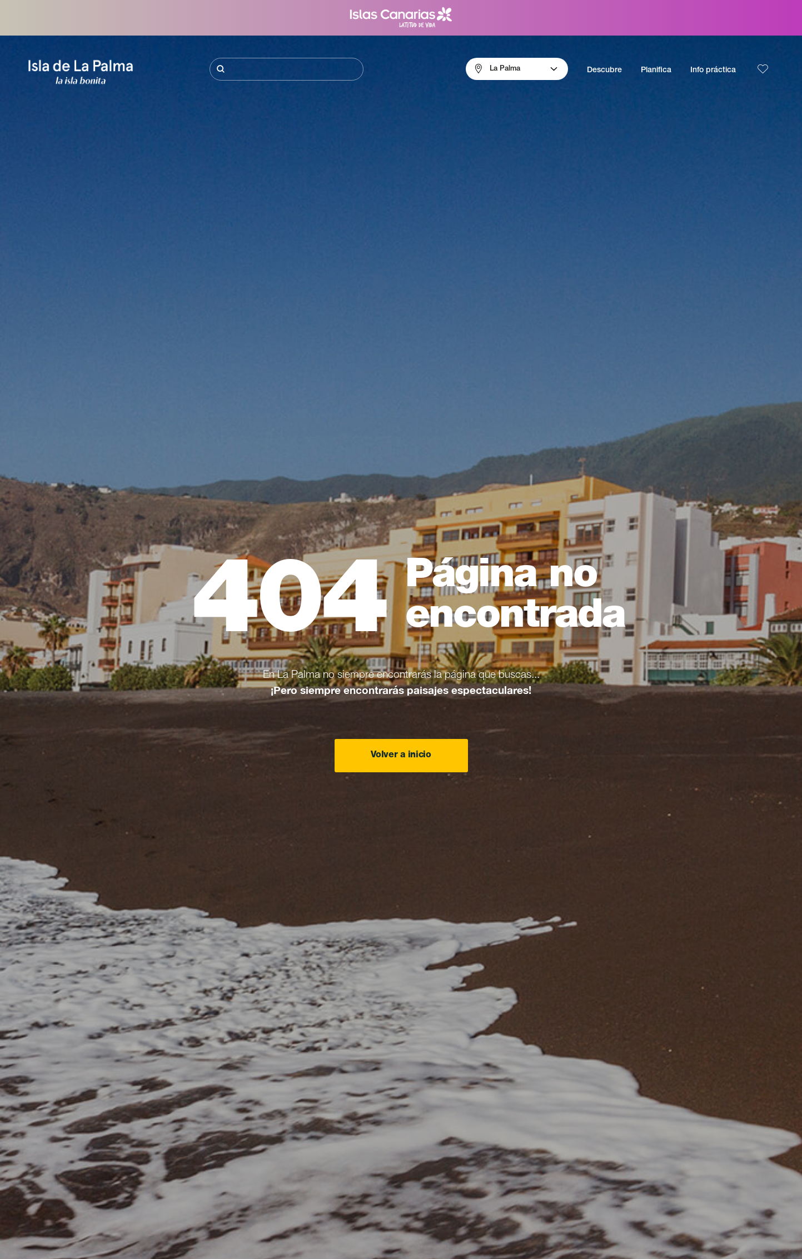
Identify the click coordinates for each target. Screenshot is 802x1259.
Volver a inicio (401, 755)
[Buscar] (286, 69)
